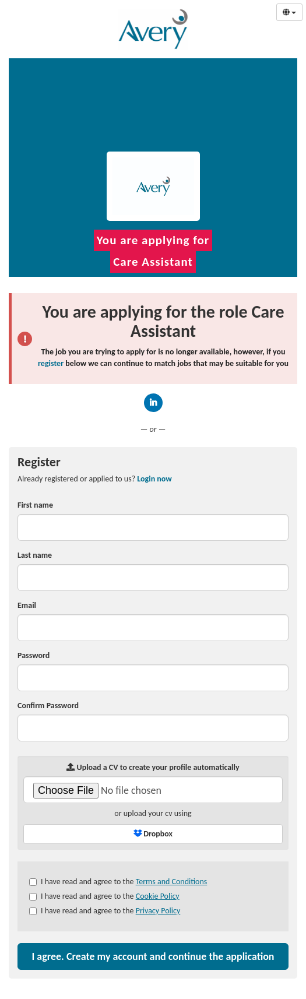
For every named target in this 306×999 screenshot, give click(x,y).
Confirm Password (48, 705)
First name (35, 505)
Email (26, 605)
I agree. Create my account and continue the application (152, 956)
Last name (34, 555)
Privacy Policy (158, 911)
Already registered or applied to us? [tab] (94, 479)
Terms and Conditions (171, 882)
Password (33, 655)
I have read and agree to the (118, 882)
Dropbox (153, 834)
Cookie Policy (158, 896)
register (51, 363)
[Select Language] (289, 12)
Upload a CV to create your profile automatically (152, 767)
